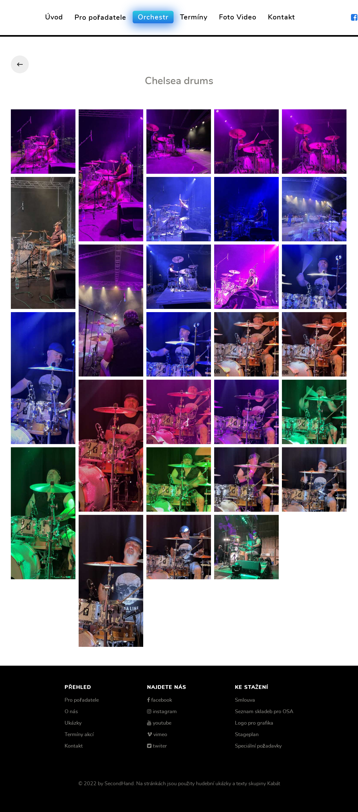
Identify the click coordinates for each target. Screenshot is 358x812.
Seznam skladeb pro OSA (264, 711)
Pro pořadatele (81, 700)
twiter (160, 746)
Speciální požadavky (258, 746)
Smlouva (245, 700)
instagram (165, 711)
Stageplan (247, 734)
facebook (161, 700)
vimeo (160, 734)
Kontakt (74, 746)
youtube (162, 723)
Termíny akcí (79, 734)
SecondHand (119, 783)
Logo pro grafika (254, 723)
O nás (71, 711)
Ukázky (73, 723)
